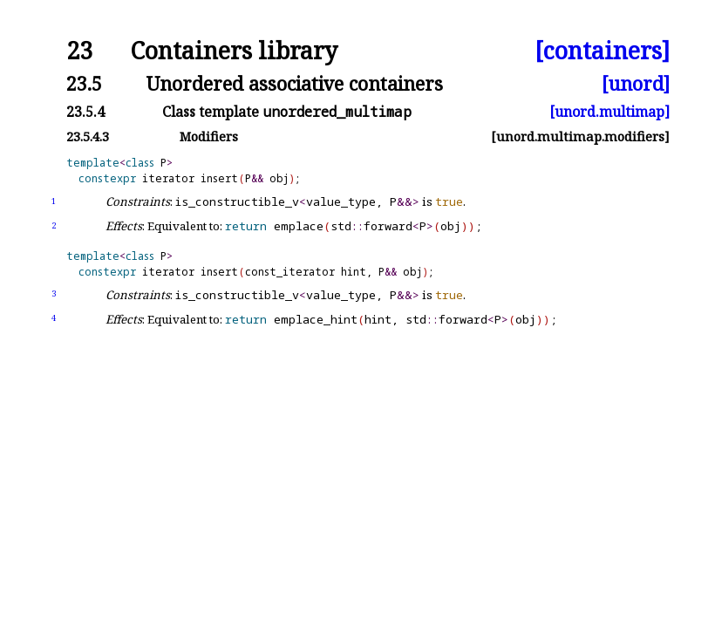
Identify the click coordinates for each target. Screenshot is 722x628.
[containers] (602, 51)
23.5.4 (85, 112)
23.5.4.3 (87, 136)
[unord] (636, 83)
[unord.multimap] (609, 112)
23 (79, 51)
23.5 (84, 83)
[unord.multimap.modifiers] (580, 136)
